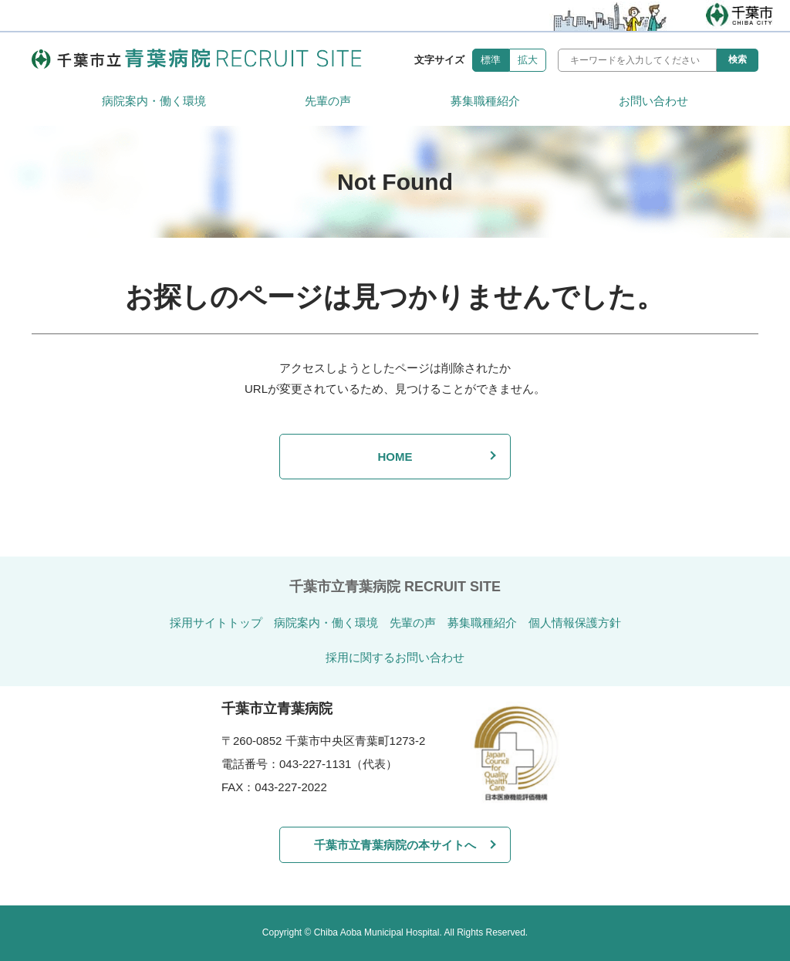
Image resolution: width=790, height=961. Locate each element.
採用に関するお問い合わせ (395, 657)
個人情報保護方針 (574, 622)
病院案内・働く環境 (154, 101)
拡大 (528, 60)
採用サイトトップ (216, 622)
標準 (491, 60)
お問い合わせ (653, 101)
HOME (394, 456)
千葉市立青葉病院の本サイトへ (395, 844)
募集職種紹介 (485, 101)
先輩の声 (328, 101)
